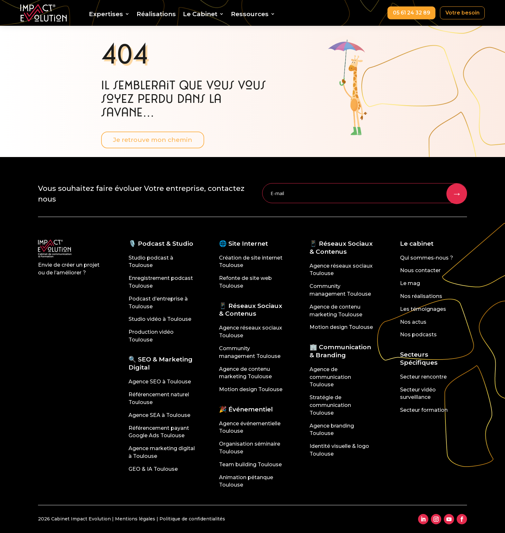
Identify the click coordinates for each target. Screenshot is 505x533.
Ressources (248, 15)
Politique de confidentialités (192, 519)
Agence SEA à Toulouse (159, 415)
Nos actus (413, 322)
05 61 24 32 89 (410, 13)
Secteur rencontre (423, 377)
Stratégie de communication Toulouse (330, 405)
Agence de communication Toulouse (330, 377)
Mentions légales (135, 519)
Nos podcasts (418, 334)
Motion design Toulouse (250, 389)
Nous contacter (420, 270)
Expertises (105, 15)
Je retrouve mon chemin (153, 139)
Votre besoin (462, 13)
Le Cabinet (199, 15)
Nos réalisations (421, 296)
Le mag (410, 283)
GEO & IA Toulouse (153, 469)
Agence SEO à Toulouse (160, 382)
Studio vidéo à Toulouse (160, 319)
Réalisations (155, 15)
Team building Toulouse (250, 464)
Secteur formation (424, 410)
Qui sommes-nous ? (426, 258)
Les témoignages (423, 309)
